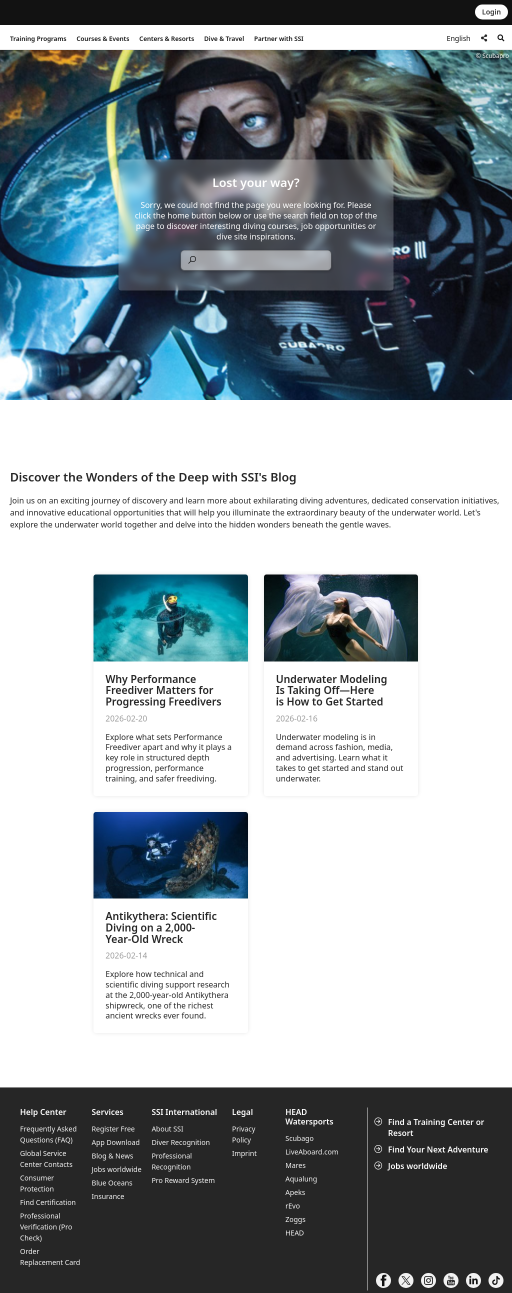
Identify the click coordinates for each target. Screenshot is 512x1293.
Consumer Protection (37, 1183)
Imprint (244, 1153)
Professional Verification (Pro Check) (46, 1226)
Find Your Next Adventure (432, 1149)
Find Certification (48, 1202)
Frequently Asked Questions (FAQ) (48, 1134)
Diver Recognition (181, 1142)
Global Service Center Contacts (46, 1158)
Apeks (296, 1192)
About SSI (168, 1129)
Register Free (113, 1129)
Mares (296, 1165)
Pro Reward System (183, 1180)
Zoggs (296, 1219)
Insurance (108, 1196)
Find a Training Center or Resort (430, 1127)
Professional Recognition (172, 1161)
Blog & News (112, 1155)
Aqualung (302, 1179)
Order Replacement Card (50, 1256)
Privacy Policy (244, 1134)
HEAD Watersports (310, 1117)
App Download (116, 1142)
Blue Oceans (112, 1183)
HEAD (295, 1233)
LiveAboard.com (312, 1151)
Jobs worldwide (412, 1166)
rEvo (293, 1205)
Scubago (300, 1138)
